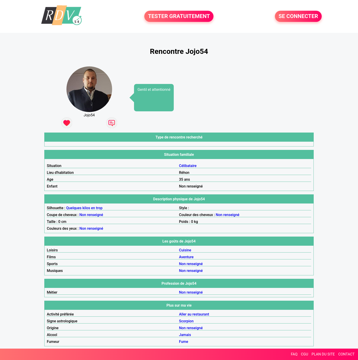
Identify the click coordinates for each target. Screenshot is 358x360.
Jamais (185, 335)
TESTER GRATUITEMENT (179, 16)
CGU (304, 354)
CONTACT (346, 354)
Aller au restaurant (194, 314)
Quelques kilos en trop (84, 208)
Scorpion (186, 321)
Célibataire (188, 166)
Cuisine (185, 250)
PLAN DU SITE (323, 354)
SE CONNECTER (298, 16)
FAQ (294, 354)
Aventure (186, 257)
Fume (183, 341)
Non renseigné (91, 215)
